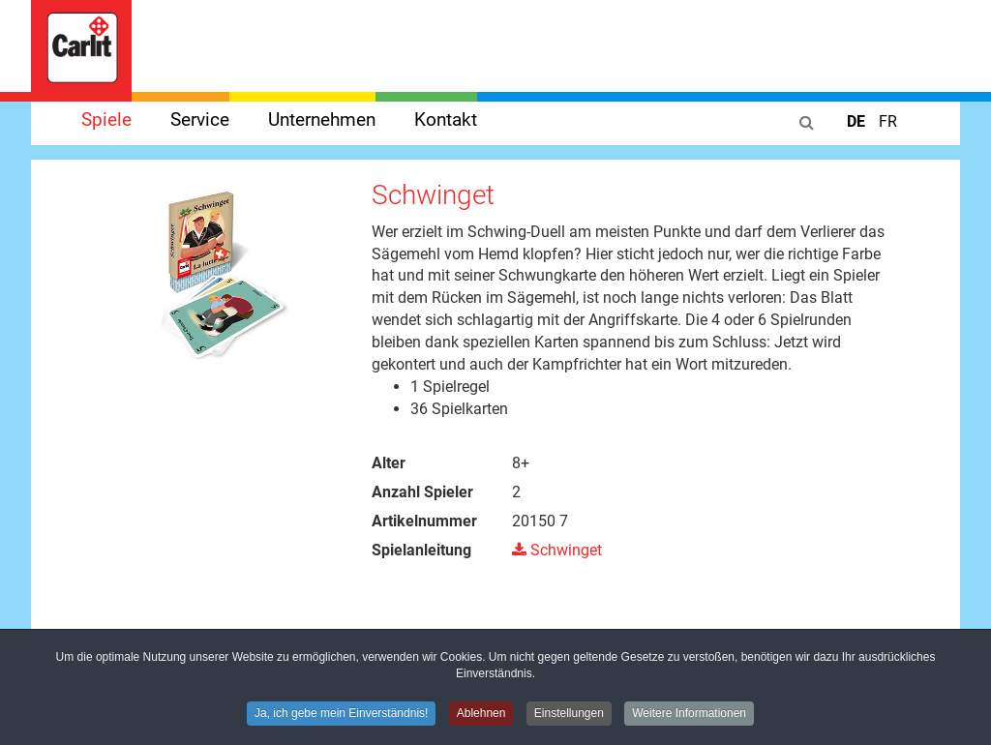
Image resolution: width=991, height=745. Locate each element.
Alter (388, 463)
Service (199, 119)
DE (858, 121)
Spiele (106, 119)
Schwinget (557, 550)
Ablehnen (481, 715)
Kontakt (445, 119)
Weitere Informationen (689, 715)
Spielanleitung (421, 550)
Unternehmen (321, 119)
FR (888, 121)
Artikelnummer (424, 521)
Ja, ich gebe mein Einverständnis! (341, 715)
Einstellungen (569, 715)
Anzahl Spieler (422, 492)
